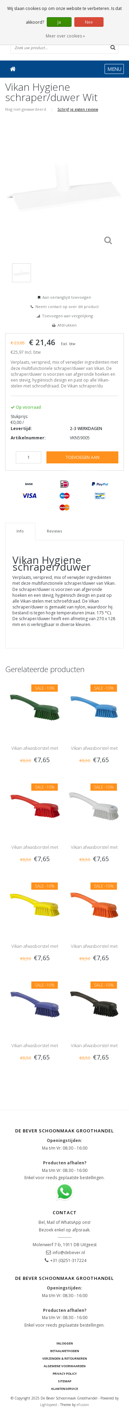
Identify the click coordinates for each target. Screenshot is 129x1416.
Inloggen (64, 1343)
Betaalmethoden (64, 1351)
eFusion (83, 1404)
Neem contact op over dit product (67, 306)
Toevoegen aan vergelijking (67, 315)
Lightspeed (48, 1404)
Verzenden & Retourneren (64, 1358)
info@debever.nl (69, 1252)
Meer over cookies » (65, 36)
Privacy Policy (65, 1373)
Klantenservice (64, 1388)
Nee (89, 22)
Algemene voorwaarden (65, 1366)
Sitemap (64, 1381)
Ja (59, 22)
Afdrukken (67, 325)
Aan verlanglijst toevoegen (66, 297)
